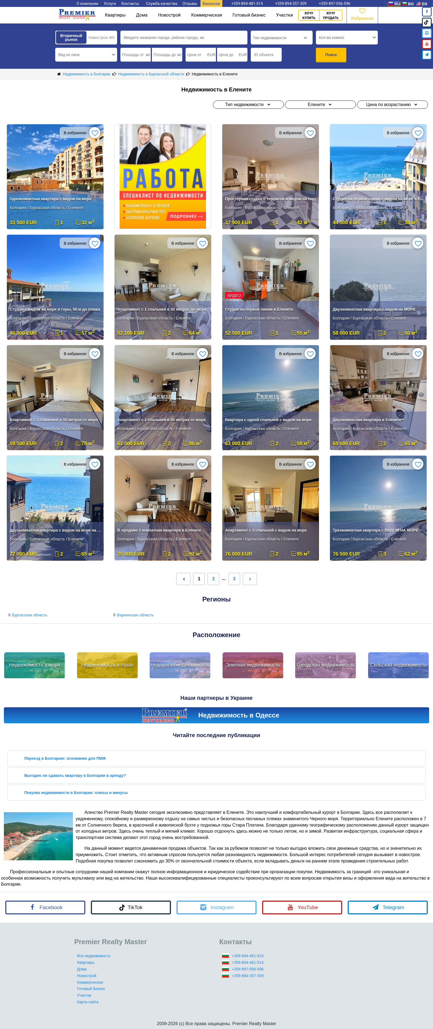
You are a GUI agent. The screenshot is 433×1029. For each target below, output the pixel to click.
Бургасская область (27, 615)
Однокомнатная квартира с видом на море (50, 199)
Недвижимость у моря (34, 665)
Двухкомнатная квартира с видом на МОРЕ (374, 309)
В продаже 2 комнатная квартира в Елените (159, 530)
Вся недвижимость (94, 956)
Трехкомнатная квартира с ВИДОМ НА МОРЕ (375, 530)
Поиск (331, 54)
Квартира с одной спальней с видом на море (268, 420)
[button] (86, 55)
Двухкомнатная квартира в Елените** (368, 420)
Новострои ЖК (102, 37)
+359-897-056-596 (248, 969)
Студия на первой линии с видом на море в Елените (379, 199)
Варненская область (133, 615)
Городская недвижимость (326, 665)
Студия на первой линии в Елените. (259, 309)
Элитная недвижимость (253, 665)
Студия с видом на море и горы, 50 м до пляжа (55, 309)
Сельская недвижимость (398, 665)
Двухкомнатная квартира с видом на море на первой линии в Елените (56, 530)
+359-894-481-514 (248, 962)
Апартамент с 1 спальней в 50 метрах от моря (54, 420)
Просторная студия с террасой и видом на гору (270, 199)
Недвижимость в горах (107, 665)
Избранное (362, 14)
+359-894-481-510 (248, 956)
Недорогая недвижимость (180, 665)
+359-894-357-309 (248, 975)
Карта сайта (88, 1002)
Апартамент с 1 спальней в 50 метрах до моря (161, 309)
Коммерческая (206, 15)
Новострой (169, 15)
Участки (284, 15)
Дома (142, 15)
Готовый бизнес (249, 15)
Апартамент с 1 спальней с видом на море (266, 530)
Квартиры (115, 15)
